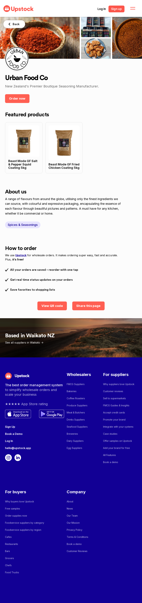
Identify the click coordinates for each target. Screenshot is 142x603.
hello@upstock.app (18, 448)
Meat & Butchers (76, 412)
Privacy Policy (74, 529)
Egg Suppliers (74, 448)
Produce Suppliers (77, 405)
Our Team (72, 515)
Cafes (8, 536)
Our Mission (73, 522)
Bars (7, 551)
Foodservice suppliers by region (23, 529)
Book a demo (110, 462)
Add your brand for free (116, 448)
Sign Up (10, 426)
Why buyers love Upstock (19, 501)
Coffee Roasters (76, 398)
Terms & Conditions (77, 536)
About (70, 501)
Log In (9, 441)
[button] (130, 8)
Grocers (9, 558)
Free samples (12, 508)
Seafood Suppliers (77, 426)
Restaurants (11, 544)
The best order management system (34, 385)
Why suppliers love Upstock (118, 384)
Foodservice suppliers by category (24, 522)
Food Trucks (12, 572)
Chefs (8, 565)
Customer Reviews (77, 551)
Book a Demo (14, 434)
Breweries (72, 433)
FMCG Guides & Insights (116, 405)
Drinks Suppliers (76, 419)
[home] (18, 8)
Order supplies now (16, 515)
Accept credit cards (114, 412)
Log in (102, 9)
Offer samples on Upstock (117, 440)
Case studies (110, 433)
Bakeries (71, 391)
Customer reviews (113, 391)
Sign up (116, 9)
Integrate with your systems (118, 426)
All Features (109, 455)
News (70, 508)
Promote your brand (114, 419)
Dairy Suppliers (75, 440)
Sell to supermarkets (114, 398)
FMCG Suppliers (76, 384)
